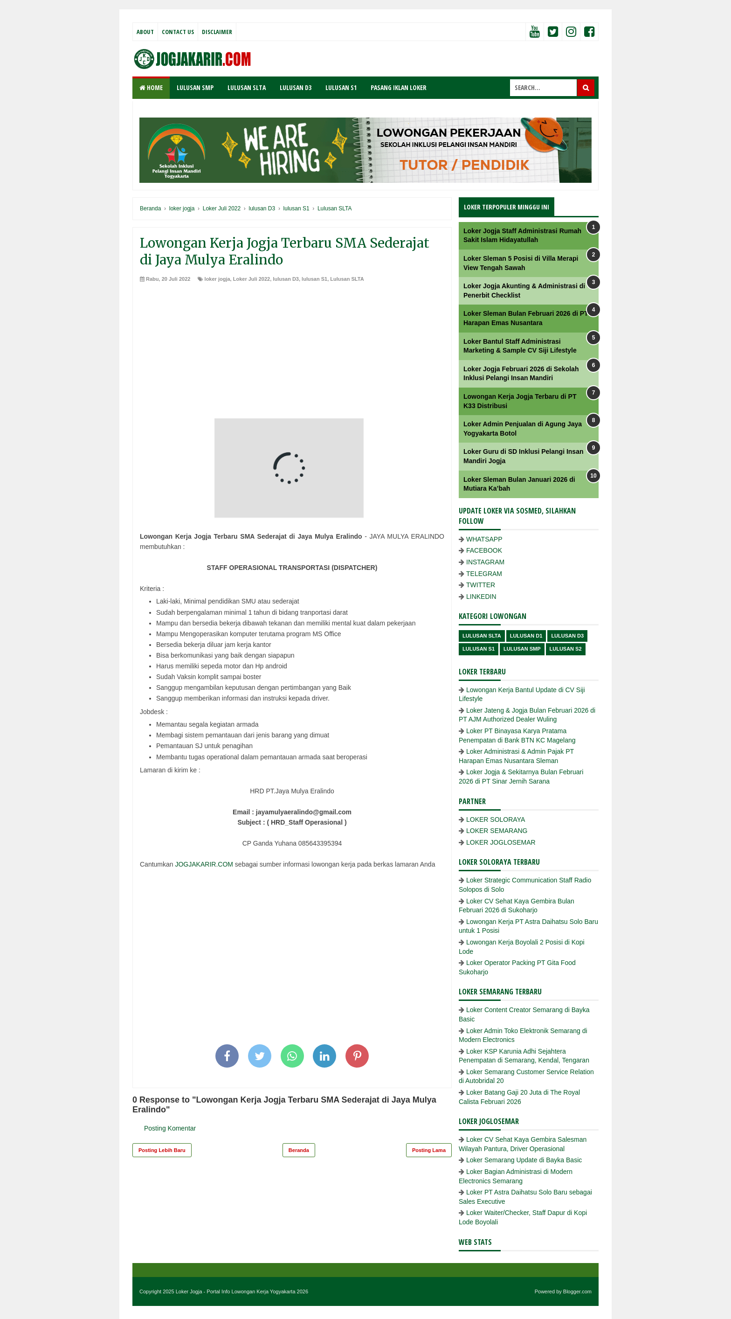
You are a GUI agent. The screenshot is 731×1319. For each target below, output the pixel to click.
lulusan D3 (286, 279)
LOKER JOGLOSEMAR (501, 842)
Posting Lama (429, 1150)
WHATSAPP (484, 539)
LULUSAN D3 (295, 87)
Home (151, 87)
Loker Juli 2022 (251, 279)
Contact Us (178, 32)
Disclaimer (217, 32)
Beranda (299, 1150)
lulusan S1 (314, 279)
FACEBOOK (484, 550)
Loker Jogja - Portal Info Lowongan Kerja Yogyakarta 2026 (242, 1291)
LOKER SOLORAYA (495, 819)
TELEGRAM (484, 573)
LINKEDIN (481, 596)
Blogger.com (577, 1291)
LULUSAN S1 (341, 87)
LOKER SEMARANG (496, 830)
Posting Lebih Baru (162, 1150)
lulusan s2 (566, 649)
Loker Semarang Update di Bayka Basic (524, 1160)
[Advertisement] (292, 353)
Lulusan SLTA (347, 279)
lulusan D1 (526, 636)
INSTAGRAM (485, 562)
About (145, 32)
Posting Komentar (170, 1128)
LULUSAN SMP (195, 87)
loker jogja (217, 279)
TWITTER (480, 585)
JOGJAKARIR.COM (204, 864)
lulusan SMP (521, 649)
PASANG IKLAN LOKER (399, 87)
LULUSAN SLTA (247, 87)
